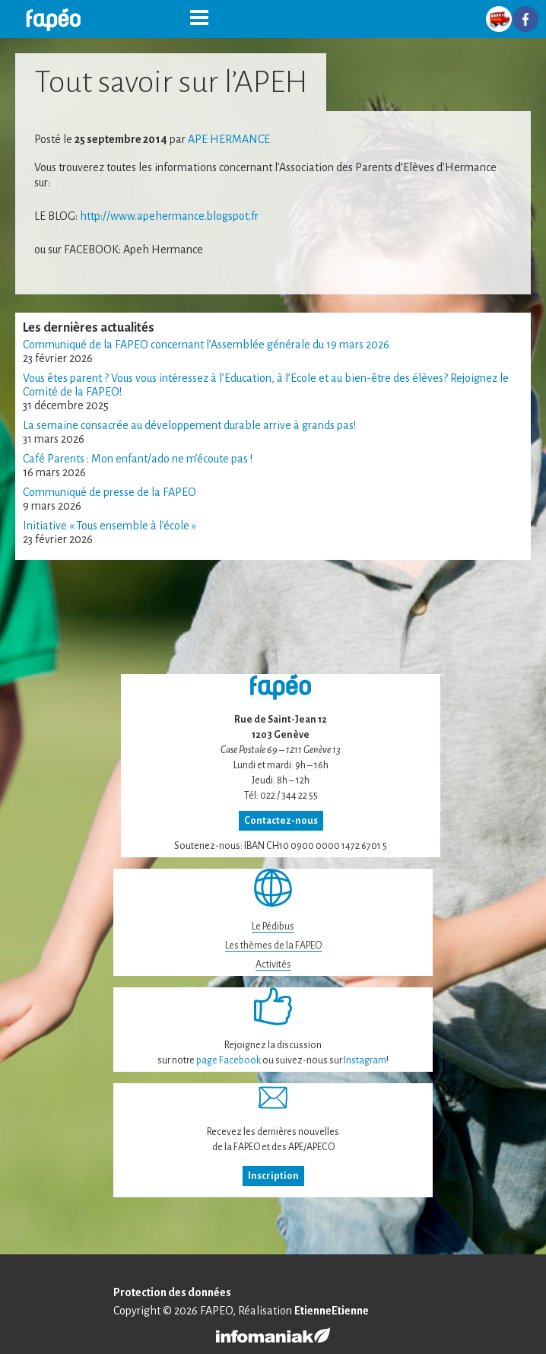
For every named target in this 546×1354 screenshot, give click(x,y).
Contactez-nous (281, 820)
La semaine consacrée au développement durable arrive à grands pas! (189, 425)
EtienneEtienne (331, 1311)
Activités (273, 964)
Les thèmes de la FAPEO (273, 945)
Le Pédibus (273, 926)
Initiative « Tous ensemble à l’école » (109, 526)
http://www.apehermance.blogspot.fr (169, 216)
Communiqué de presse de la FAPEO (109, 492)
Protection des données (172, 1292)
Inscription (273, 1176)
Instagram (365, 1060)
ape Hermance (229, 139)
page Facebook (228, 1060)
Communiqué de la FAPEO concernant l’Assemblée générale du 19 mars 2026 (206, 344)
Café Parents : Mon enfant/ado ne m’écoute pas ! (137, 459)
